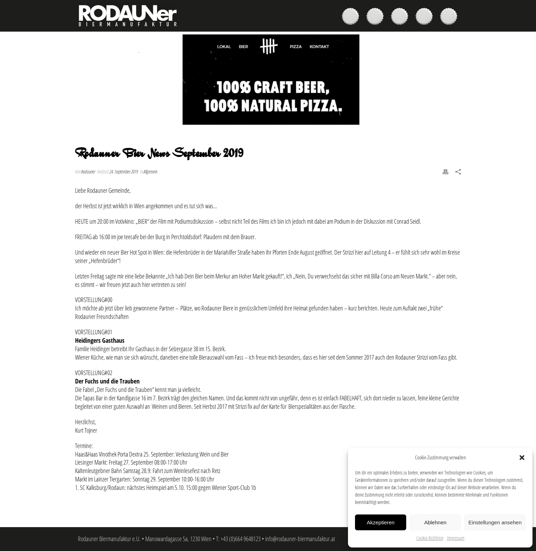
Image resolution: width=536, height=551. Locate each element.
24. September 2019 (123, 171)
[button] (521, 457)
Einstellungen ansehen (495, 522)
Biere (352, 17)
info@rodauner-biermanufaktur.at (300, 538)
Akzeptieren (380, 522)
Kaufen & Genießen (376, 17)
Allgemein (150, 171)
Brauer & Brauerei (401, 17)
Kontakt (450, 17)
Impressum (455, 537)
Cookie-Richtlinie (429, 537)
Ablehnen (435, 522)
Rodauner (88, 171)
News (426, 17)
